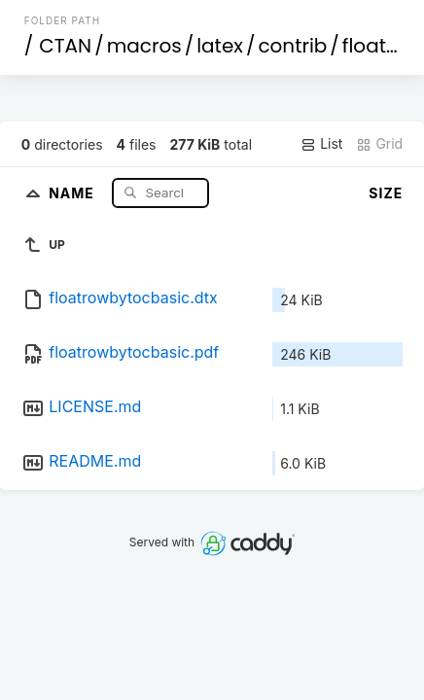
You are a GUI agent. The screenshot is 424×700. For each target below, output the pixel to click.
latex (219, 45)
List (321, 144)
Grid (379, 144)
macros (144, 45)
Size (386, 193)
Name (73, 192)
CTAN (65, 45)
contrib (292, 45)
